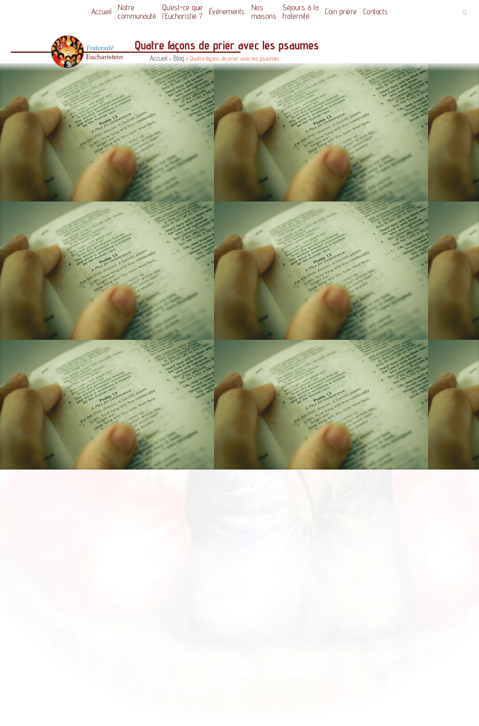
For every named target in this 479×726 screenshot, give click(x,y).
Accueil (101, 11)
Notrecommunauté (137, 12)
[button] (464, 13)
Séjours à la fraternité (300, 12)
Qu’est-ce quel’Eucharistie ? (182, 12)
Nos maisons (264, 12)
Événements (227, 11)
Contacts (375, 11)
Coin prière (341, 11)
